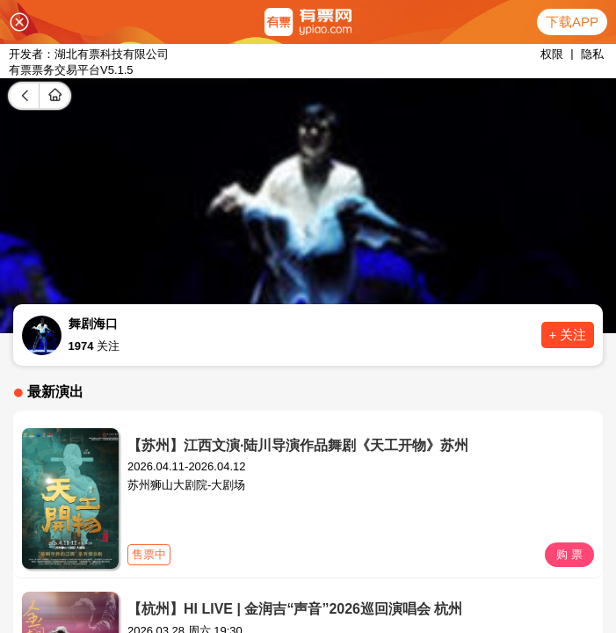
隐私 (592, 54)
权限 (551, 54)
